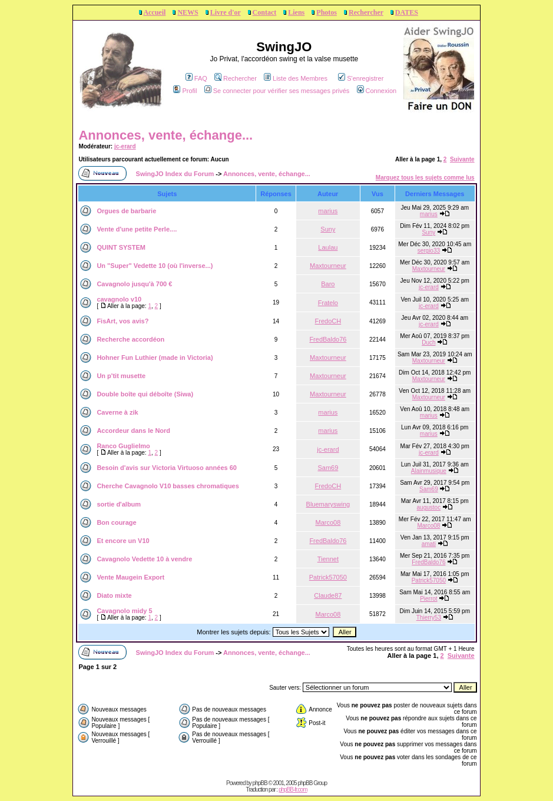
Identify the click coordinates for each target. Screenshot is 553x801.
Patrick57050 (328, 577)
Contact (265, 12)
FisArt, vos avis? (122, 321)
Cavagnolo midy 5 (124, 610)
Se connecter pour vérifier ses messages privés (277, 90)
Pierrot (428, 598)
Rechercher (366, 12)
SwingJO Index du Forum (175, 173)
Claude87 (328, 595)
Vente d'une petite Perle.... (137, 229)
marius (327, 210)
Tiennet (328, 558)
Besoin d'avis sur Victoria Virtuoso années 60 (167, 467)
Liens (296, 12)
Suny (327, 229)
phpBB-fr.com (293, 789)
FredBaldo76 (327, 339)
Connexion (377, 90)
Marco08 (327, 522)
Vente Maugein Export (130, 577)
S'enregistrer (360, 78)
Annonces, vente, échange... (165, 135)
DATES (406, 12)
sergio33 (429, 250)
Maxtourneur (328, 265)
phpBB (260, 783)
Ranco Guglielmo (123, 445)
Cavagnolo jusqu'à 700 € (134, 283)
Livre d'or (225, 12)
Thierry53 (428, 617)
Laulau (327, 247)
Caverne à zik (117, 412)
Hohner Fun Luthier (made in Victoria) (155, 357)
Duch (428, 342)
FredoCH (328, 321)
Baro (328, 283)
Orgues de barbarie (126, 210)
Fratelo (328, 302)
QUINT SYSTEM (121, 247)
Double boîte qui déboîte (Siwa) (145, 394)
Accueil (154, 12)
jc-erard (125, 146)
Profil (185, 90)
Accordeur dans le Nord (133, 430)
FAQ (196, 78)
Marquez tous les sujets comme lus (425, 177)
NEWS (187, 12)
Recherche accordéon (130, 339)
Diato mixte (114, 595)
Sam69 (327, 467)
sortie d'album (119, 504)
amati (429, 544)
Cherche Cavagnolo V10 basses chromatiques (168, 485)
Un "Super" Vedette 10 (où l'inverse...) (155, 265)
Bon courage (116, 522)
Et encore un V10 (123, 540)
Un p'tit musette (121, 375)
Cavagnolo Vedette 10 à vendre (144, 558)
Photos (326, 12)
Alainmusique (428, 471)
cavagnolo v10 (119, 299)
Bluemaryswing (328, 504)
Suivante (462, 159)
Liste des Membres (295, 78)
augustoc (429, 507)
